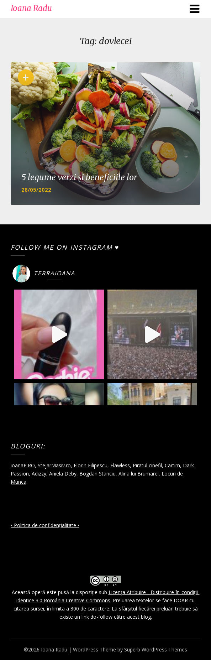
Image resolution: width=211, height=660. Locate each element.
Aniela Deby (63, 473)
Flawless (120, 465)
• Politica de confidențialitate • (45, 525)
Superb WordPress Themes (155, 649)
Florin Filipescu (90, 465)
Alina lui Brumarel (138, 473)
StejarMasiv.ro (54, 465)
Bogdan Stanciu (97, 473)
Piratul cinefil (147, 465)
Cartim (172, 465)
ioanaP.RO (23, 465)
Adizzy (39, 473)
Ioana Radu (31, 8)
